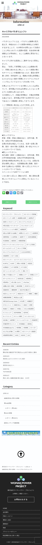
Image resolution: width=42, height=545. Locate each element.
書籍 (36, 293)
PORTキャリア (29, 286)
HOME (5, 508)
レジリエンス (7, 316)
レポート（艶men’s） (11, 418)
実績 (4, 528)
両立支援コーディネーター (11, 225)
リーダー (33, 327)
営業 (31, 305)
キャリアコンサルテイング (11, 252)
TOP (21, 454)
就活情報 (19, 286)
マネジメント (7, 305)
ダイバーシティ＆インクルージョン (14, 244)
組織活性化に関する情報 (11, 398)
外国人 (20, 308)
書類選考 (14, 290)
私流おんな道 (18, 297)
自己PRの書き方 (25, 290)
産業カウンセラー (25, 233)
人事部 (18, 331)
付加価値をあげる (9, 327)
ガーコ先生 (15, 256)
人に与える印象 (8, 331)
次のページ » (33, 202)
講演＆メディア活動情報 (11, 423)
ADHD (23, 335)
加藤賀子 (30, 301)
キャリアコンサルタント (27, 222)
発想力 (12, 308)
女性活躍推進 (32, 237)
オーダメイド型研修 (30, 214)
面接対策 (6, 290)
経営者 (14, 240)
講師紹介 (5, 524)
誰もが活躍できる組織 (10, 233)
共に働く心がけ (16, 282)
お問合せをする (21, 499)
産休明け (29, 278)
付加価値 (22, 324)
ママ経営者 (15, 267)
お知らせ (6, 393)
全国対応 (35, 233)
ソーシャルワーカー (23, 320)
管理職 (19, 327)
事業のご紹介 (7, 520)
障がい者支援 (21, 263)
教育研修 (6, 237)
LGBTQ (6, 263)
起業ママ (22, 237)
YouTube (26, 282)
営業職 (26, 327)
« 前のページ (9, 202)
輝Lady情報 (7, 403)
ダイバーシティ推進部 (29, 331)
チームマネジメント (9, 278)
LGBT (12, 263)
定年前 (26, 312)
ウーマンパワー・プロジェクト (12, 214)
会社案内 (5, 512)
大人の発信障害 (29, 308)
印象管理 (34, 320)
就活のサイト (22, 293)
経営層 (12, 320)
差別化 (30, 324)
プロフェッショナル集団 (11, 229)
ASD (17, 335)
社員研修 (6, 240)
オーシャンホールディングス (12, 271)
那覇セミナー (23, 274)
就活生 (30, 263)
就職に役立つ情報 (9, 286)
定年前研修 (17, 312)
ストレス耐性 (18, 316)
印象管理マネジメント (10, 324)
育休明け (6, 282)
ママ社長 (24, 267)
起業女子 (31, 218)
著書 (30, 293)
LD (29, 335)
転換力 (6, 308)
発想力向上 (17, 305)
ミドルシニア (7, 312)
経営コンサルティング (10, 222)
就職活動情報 (7, 297)
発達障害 (6, 256)
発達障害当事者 (8, 335)
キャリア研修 (22, 248)
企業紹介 (6, 267)
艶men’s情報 (8, 413)
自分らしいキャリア (9, 293)
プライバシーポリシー (10, 531)
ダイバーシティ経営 (9, 218)
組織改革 (23, 229)
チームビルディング (9, 248)
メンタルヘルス (29, 316)
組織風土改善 (22, 218)
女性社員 (20, 278)
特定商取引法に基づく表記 (11, 535)
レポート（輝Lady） (11, 408)
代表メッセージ (7, 516)
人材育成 (14, 237)
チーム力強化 (31, 244)
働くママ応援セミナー (10, 274)
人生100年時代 (26, 252)
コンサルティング (27, 225)
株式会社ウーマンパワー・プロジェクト (12, 466)
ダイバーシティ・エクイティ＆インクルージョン (18, 259)
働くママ (25, 271)
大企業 (22, 301)
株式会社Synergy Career (10, 301)
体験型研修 (22, 240)
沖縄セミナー (34, 274)
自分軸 (6, 320)
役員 (25, 305)
